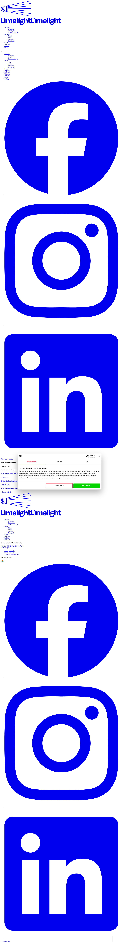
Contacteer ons (5, 941)
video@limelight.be (17, 546)
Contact (6, 46)
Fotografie (11, 41)
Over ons (7, 72)
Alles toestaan (86, 485)
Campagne (11, 31)
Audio (10, 37)
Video (10, 36)
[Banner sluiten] (99, 456)
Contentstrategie (13, 32)
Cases (6, 42)
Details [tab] (59, 461)
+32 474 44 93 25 (6, 546)
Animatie (11, 39)
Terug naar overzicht (7, 459)
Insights (6, 75)
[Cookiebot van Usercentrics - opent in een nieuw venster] (87, 456)
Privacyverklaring (9, 551)
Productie (11, 29)
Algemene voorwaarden (11, 554)
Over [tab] (87, 461)
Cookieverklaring (9, 552)
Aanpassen (59, 485)
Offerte (6, 47)
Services (7, 27)
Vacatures (7, 74)
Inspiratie (7, 44)
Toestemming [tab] (31, 461)
